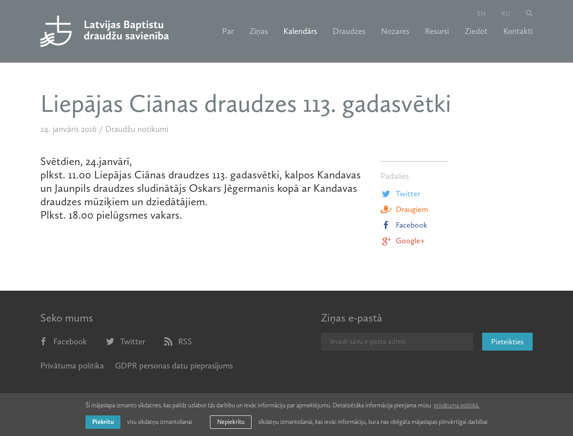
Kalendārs (300, 31)
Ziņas (258, 31)
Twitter (400, 193)
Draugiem (404, 209)
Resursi (437, 31)
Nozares (395, 31)
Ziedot (476, 31)
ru (505, 13)
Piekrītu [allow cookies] (103, 422)
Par (228, 31)
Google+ (402, 240)
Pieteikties (507, 341)
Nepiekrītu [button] (230, 422)
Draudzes (349, 31)
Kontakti (518, 31)
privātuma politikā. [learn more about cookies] (456, 405)
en (481, 13)
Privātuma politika (72, 365)
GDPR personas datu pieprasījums (174, 365)
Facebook (404, 225)
